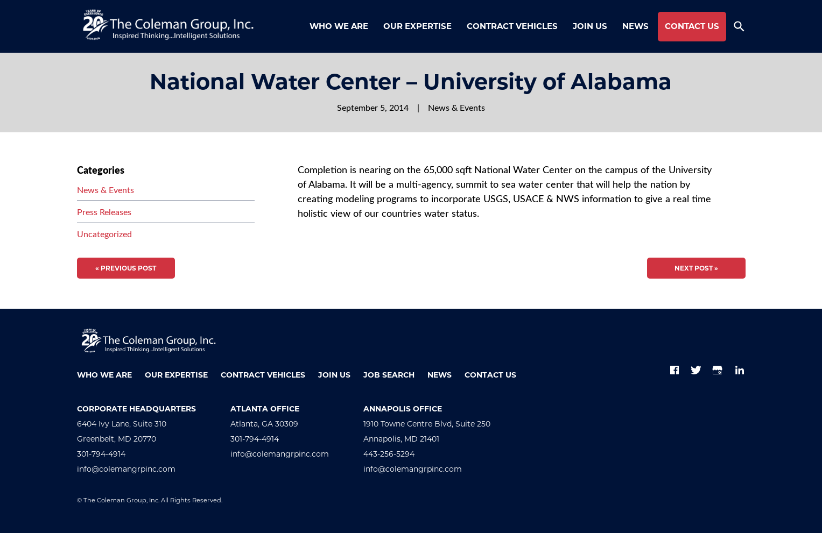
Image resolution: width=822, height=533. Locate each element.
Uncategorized (104, 233)
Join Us (590, 26)
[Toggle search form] (739, 26)
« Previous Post (125, 268)
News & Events (456, 107)
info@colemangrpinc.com (126, 469)
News (635, 26)
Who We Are (339, 26)
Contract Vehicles (512, 26)
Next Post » (696, 268)
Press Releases (104, 211)
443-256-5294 (388, 454)
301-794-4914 (101, 454)
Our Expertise (417, 26)
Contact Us (692, 26)
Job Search (388, 375)
